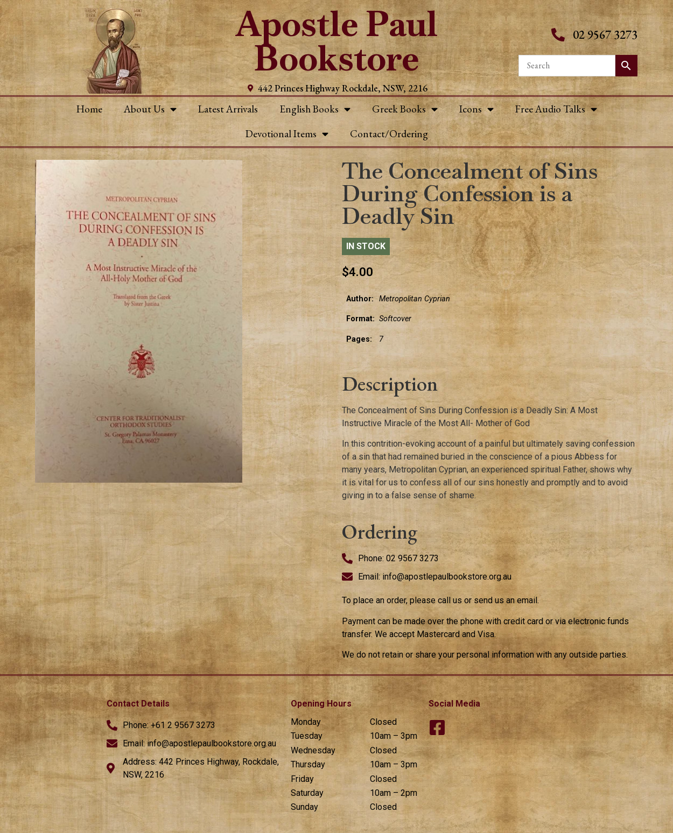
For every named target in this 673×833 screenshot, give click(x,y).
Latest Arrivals (228, 109)
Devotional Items (287, 133)
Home (89, 109)
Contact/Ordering (389, 133)
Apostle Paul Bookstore (337, 41)
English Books (314, 108)
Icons (476, 108)
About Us (150, 108)
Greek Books (405, 108)
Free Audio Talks (556, 108)
